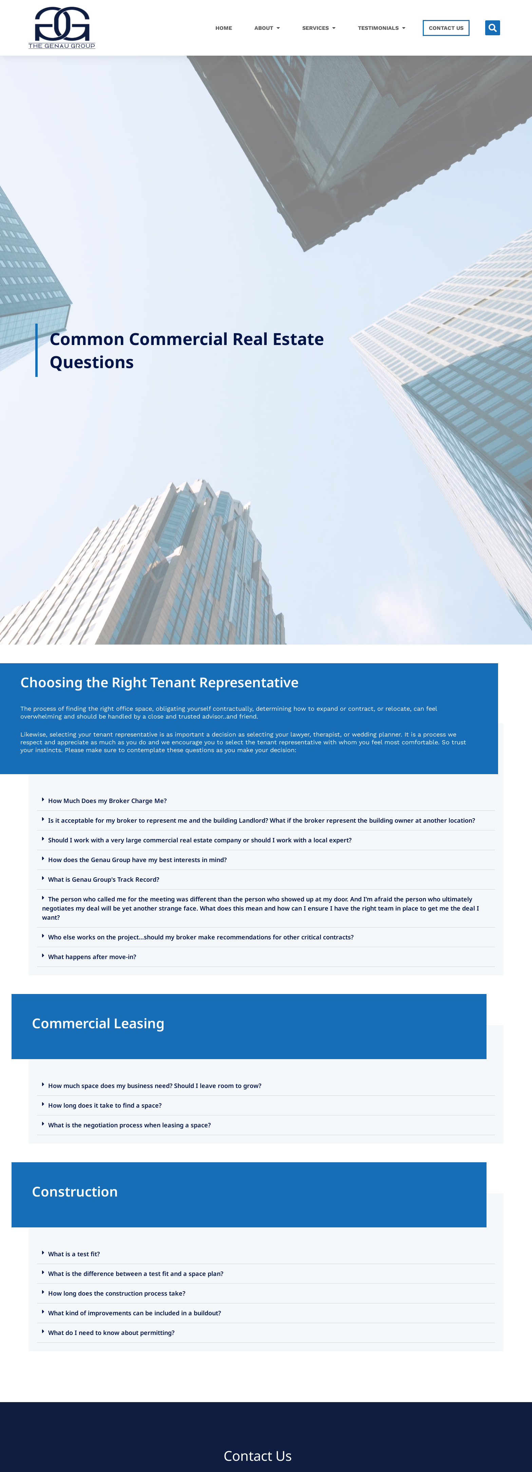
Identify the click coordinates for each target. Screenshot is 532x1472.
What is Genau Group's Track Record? (103, 879)
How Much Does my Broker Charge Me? (107, 801)
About (267, 28)
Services (319, 28)
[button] (492, 27)
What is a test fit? (74, 1254)
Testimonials (381, 28)
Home (223, 28)
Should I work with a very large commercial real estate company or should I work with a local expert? (200, 840)
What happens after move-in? (92, 957)
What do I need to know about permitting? (111, 1332)
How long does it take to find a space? (105, 1105)
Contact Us (446, 28)
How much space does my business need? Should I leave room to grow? (154, 1086)
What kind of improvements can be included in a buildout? (134, 1313)
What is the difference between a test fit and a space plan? (135, 1273)
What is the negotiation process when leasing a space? (129, 1125)
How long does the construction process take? (116, 1293)
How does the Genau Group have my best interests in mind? (137, 860)
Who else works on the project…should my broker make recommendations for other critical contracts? (201, 937)
